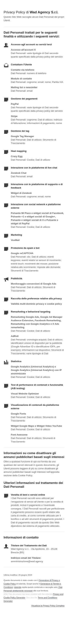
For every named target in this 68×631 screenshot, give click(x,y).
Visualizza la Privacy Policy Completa (47, 606)
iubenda (17, 587)
